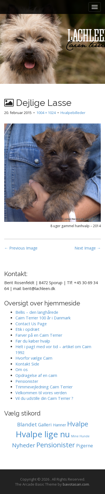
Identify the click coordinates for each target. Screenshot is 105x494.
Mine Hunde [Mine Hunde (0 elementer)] (80, 436)
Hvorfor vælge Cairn (33, 358)
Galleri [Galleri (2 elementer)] (45, 425)
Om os (21, 369)
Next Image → (87, 248)
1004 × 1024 (46, 112)
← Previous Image (21, 248)
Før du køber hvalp (32, 341)
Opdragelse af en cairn (36, 375)
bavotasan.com (76, 484)
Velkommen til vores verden (41, 392)
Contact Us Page (31, 323)
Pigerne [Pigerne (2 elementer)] (84, 446)
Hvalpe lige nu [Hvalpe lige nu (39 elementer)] (43, 434)
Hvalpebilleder (72, 112)
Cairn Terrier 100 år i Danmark (43, 317)
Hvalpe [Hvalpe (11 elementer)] (77, 423)
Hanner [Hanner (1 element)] (59, 425)
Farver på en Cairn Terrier (38, 335)
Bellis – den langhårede (36, 312)
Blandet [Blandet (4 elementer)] (27, 424)
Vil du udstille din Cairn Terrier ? (44, 398)
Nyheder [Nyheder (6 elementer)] (23, 445)
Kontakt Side (27, 364)
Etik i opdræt (27, 329)
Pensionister (26, 381)
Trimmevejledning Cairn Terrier (44, 387)
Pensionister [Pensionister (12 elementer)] (55, 444)
